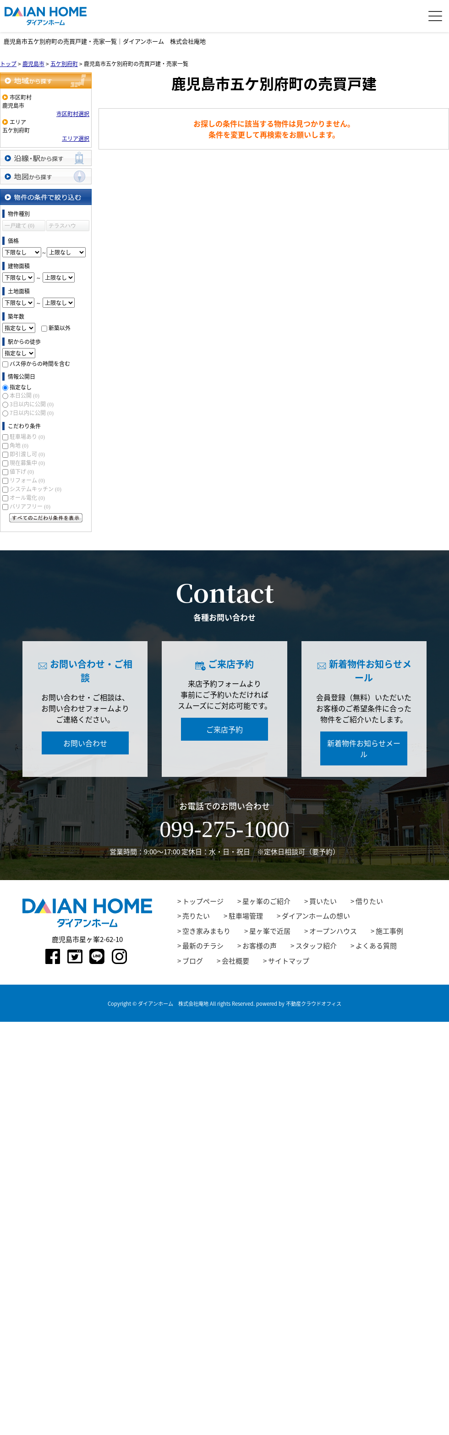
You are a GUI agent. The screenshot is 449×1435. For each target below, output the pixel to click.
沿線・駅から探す (46, 158)
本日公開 (24, 395)
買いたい (323, 901)
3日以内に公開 (32, 404)
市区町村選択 (72, 114)
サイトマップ (288, 961)
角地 (19, 445)
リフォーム (27, 480)
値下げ (22, 471)
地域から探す (46, 80)
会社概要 (235, 961)
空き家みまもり (206, 931)
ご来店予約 (224, 729)
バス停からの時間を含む (40, 364)
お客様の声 (259, 946)
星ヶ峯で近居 (269, 931)
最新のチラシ (203, 946)
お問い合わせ (85, 742)
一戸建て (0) (19, 225)
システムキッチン (35, 489)
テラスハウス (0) (62, 226)
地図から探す (46, 176)
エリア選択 (75, 138)
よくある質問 (376, 946)
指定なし (21, 387)
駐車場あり (27, 436)
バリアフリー (30, 506)
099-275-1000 (224, 829)
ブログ (192, 961)
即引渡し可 (27, 454)
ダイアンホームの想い (316, 916)
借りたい (369, 901)
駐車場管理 (246, 916)
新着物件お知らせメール (363, 748)
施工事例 (389, 931)
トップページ (203, 901)
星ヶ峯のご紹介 (266, 901)
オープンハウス (333, 931)
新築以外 (60, 328)
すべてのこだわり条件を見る (45, 517)
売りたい (196, 916)
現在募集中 (27, 463)
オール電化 (27, 497)
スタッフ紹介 (316, 946)
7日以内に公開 (32, 413)
